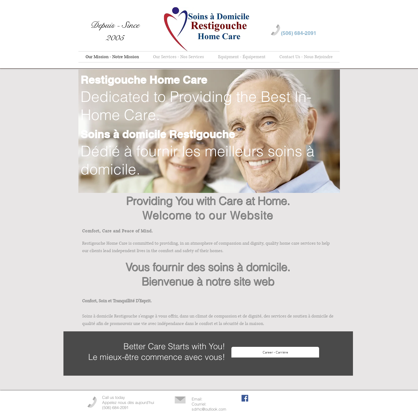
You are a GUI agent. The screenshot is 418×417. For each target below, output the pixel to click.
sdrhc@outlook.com (209, 409)
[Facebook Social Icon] (245, 398)
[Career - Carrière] (275, 352)
